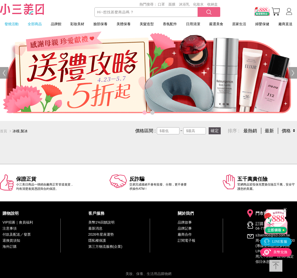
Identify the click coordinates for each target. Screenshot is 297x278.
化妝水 (198, 4)
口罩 (161, 4)
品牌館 (56, 24)
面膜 (171, 4)
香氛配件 (170, 24)
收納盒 (212, 4)
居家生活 (239, 24)
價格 (286, 130)
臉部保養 (100, 24)
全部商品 (35, 24)
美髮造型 (147, 24)
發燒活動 (12, 24)
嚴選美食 (216, 24)
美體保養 (124, 24)
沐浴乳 (184, 4)
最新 (269, 130)
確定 (215, 131)
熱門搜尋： (148, 4)
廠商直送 (285, 24)
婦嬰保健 (262, 24)
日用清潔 (193, 24)
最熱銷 (250, 130)
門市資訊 (263, 213)
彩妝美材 (77, 24)
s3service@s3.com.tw (272, 235)
